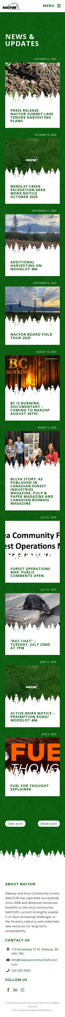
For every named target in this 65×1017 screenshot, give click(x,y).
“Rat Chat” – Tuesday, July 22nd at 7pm (30, 644)
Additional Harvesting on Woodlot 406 (26, 265)
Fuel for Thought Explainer (29, 787)
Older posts (15, 824)
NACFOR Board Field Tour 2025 (31, 336)
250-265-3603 (21, 970)
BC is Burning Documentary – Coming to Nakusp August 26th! (30, 408)
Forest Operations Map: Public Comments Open (30, 572)
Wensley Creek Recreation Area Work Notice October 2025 (28, 191)
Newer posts (49, 824)
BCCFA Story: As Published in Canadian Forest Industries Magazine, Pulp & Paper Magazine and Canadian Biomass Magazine (31, 491)
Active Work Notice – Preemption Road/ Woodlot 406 (32, 717)
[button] (52, 6)
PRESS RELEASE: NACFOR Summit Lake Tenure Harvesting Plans (31, 115)
